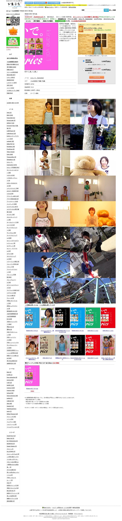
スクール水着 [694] (12, 72)
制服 (40, 81)
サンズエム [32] (11, 233)
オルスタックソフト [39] (12, 218)
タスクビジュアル (109, 19)
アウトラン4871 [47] (13, 196)
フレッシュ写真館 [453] (11, 276)
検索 (83, 10)
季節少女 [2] (10, 327)
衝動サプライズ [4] (12, 498)
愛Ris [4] (9, 329)
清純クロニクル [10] (13, 488)
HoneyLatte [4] (11, 120)
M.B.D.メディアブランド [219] (13, 137)
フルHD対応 (15, 11)
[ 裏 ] (35, 71)
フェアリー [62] (11, 422)
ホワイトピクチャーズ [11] (13, 286)
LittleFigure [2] (11, 131)
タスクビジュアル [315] (11, 258)
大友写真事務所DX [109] (11, 318)
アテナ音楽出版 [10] (13, 199)
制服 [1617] (10, 69)
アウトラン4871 (72, 19)
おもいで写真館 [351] (13, 167)
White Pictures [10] (12, 414)
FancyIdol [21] (11, 118)
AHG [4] (9, 112)
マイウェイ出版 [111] (13, 290)
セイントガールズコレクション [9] (13, 242)
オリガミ (28, 21)
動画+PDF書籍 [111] (13, 64)
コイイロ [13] (11, 225)
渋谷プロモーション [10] (12, 333)
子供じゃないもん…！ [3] (11, 479)
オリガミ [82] (11, 214)
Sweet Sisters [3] (12, 446)
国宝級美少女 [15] (12, 311)
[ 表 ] (30, 71)
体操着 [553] (10, 80)
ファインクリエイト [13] (12, 271)
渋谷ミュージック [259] (11, 339)
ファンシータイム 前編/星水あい (32, 358)
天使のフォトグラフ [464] (12, 323)
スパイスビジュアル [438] (12, 237)
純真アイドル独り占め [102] (13, 357)
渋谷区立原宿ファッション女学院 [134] (13, 352)
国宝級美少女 (62, 19)
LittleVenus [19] (11, 133)
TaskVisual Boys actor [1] (11, 410)
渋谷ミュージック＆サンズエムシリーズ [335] (13, 345)
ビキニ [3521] (11, 77)
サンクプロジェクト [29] (12, 229)
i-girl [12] (9, 382)
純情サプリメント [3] (13, 493)
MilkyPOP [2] (10, 144)
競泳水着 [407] (11, 75)
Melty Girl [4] (10, 438)
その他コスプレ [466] (13, 90)
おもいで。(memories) (85, 19)
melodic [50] (10, 141)
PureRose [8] (10, 149)
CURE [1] (9, 375)
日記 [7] (9, 483)
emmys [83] (10, 380)
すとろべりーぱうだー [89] (13, 171)
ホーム (8, 11)
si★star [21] (10, 401)
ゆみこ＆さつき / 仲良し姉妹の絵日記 (108, 358)
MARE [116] (10, 385)
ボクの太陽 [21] (11, 470)
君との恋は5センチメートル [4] (13, 474)
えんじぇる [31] (11, 416)
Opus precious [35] (12, 395)
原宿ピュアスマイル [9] (12, 307)
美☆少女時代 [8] (11, 496)
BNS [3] (9, 372)
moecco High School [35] (10, 392)
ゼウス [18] (10, 253)
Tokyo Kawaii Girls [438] (10, 153)
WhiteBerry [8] (11, 159)
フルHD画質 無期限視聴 (92, 69)
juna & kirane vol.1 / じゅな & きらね (62, 331)
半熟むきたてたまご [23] (12, 302)
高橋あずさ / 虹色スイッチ (62, 358)
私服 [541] (10, 93)
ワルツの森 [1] (11, 295)
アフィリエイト (78, 513)
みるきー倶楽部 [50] (13, 191)
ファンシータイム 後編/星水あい (47, 331)
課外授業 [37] (11, 501)
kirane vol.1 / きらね (32, 388)
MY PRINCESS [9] (12, 441)
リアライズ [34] (11, 293)
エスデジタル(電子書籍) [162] (13, 211)
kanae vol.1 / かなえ (32, 330)
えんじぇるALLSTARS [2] (11, 450)
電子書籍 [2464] (11, 67)
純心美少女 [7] (11, 490)
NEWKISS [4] (11, 443)
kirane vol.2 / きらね (78, 330)
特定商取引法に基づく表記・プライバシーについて (53, 513)
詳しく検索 (112, 10)
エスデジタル (98, 19)
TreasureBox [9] (11, 157)
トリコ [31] (10, 419)
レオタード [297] (12, 82)
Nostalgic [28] (11, 146)
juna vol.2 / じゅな (108, 330)
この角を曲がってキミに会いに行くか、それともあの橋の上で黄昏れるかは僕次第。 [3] (13, 462)
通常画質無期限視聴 (89, 61)
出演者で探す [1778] (13, 103)
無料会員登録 (72, 7)
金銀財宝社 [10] (11, 363)
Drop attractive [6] (12, 377)
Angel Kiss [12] (11, 436)
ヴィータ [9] (10, 298)
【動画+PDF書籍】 (47, 21)
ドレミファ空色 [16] (13, 264)
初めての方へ (49, 7)
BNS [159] (10, 115)
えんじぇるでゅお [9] (13, 454)
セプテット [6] (11, 246)
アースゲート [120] (12, 201)
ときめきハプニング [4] (12, 179)
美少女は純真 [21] (12, 361)
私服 (43, 81)
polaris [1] (10, 398)
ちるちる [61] (11, 175)
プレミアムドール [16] (11, 281)
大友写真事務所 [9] (12, 314)
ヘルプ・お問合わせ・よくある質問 (62, 507)
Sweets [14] (10, 406)
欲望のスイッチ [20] (13, 485)
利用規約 (70, 513)
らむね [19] (10, 193)
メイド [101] (10, 88)
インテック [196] (12, 204)
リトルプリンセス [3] (13, 427)
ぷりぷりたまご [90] (13, 188)
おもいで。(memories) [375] (12, 164)
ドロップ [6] (10, 266)
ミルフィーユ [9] (11, 424)
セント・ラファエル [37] (12, 250)
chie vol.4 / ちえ (47, 358)
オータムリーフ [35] (13, 222)
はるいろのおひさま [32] (12, 184)
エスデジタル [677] (12, 206)
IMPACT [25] (10, 123)
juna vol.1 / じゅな (93, 330)
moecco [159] (11, 388)
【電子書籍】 (37, 21)
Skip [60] (9, 403)
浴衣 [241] (10, 85)
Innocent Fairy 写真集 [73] (12, 127)
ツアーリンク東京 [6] (13, 261)
